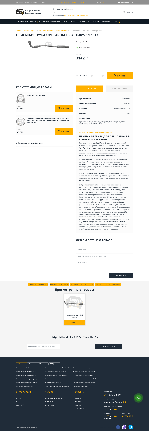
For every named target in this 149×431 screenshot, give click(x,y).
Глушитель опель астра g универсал (84, 383)
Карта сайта (80, 408)
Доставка (79, 398)
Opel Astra (103, 176)
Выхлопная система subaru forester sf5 (57, 368)
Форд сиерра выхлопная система (55, 371)
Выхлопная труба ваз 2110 (81, 386)
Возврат (20, 401)
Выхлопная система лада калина (26, 383)
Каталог (78, 405)
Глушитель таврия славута (24, 386)
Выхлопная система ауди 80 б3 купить (85, 371)
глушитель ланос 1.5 (101, 197)
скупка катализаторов (74, 22)
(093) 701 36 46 (63, 2)
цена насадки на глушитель (90, 209)
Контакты (106, 22)
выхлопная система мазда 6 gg (108, 284)
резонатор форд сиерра (59, 284)
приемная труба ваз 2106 (38, 284)
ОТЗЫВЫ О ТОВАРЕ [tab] (119, 89)
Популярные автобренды (30, 143)
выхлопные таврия (116, 217)
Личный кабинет (127, 2)
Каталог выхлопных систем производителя (95, 132)
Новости (49, 401)
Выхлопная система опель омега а (56, 375)
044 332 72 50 (59, 8)
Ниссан (95, 202)
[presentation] (77, 346)
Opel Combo (113, 176)
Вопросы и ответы (54, 398)
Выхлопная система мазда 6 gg (26, 375)
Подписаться (108, 346)
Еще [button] (117, 22)
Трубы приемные (86, 173)
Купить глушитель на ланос (53, 379)
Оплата (78, 401)
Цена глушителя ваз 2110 (53, 383)
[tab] (30, 393)
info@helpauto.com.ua (107, 427)
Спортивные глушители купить (83, 368)
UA (98, 2)
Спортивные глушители (50, 22)
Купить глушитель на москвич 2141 (84, 379)
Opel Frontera (123, 176)
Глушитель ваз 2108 (22, 368)
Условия (20, 405)
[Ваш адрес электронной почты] (43, 346)
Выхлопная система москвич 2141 (27, 371)
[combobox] (78, 13)
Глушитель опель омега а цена (83, 375)
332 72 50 (112, 394)
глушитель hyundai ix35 (98, 217)
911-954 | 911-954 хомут (36, 95)
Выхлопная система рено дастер (26, 379)
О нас (18, 398)
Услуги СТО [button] (93, 22)
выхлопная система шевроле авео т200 (76, 15)
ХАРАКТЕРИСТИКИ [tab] (89, 89)
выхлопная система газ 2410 (82, 284)
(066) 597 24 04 (78, 2)
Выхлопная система (27, 22)
